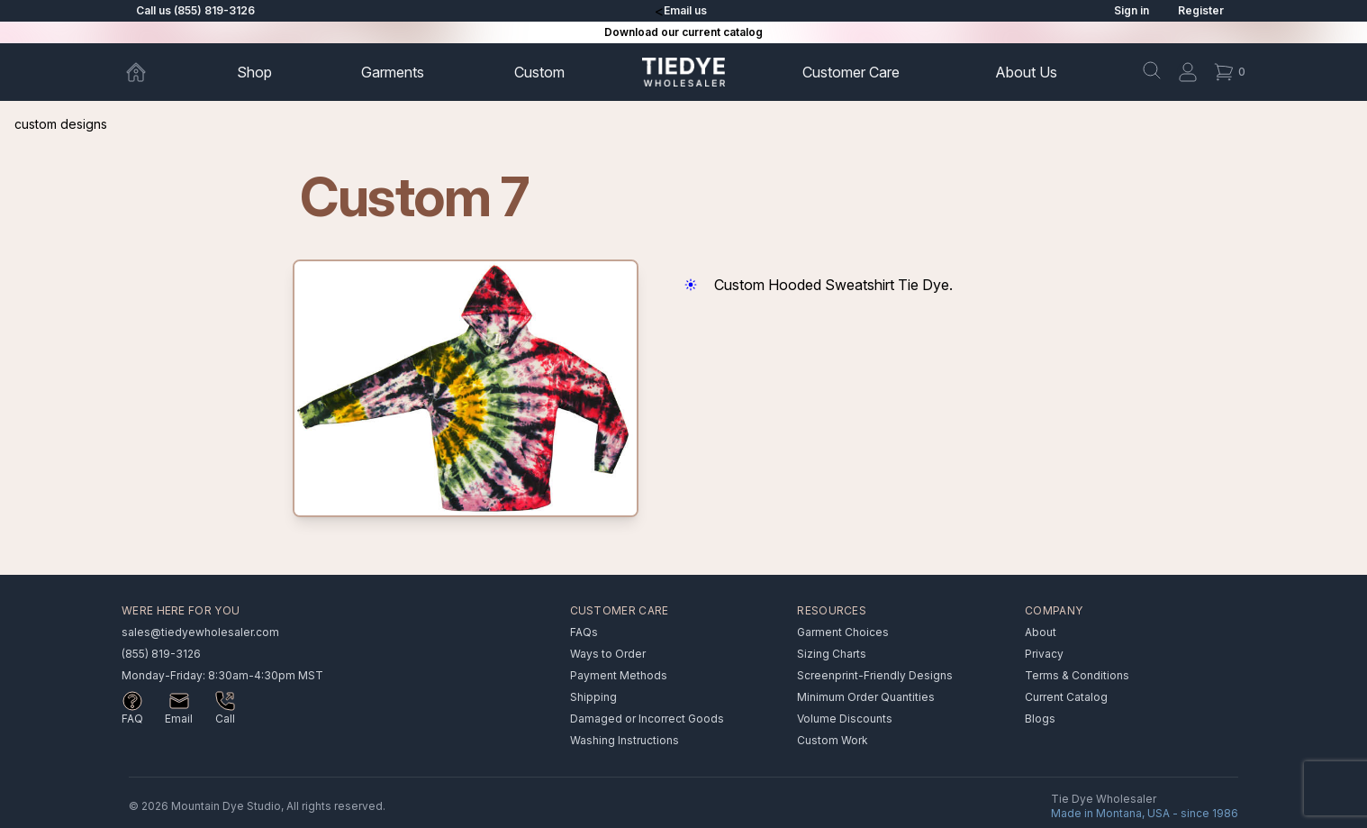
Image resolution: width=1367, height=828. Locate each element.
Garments (392, 72)
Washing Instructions (624, 740)
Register (1201, 10)
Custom (539, 72)
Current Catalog (1066, 697)
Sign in (1131, 10)
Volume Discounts (844, 718)
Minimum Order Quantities (866, 697)
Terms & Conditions (1077, 675)
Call (225, 718)
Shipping (593, 697)
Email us (685, 10)
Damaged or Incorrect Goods (647, 718)
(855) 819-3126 (161, 653)
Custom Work (832, 740)
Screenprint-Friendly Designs (875, 675)
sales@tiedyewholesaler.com (200, 632)
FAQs (584, 632)
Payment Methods (618, 675)
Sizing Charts (831, 653)
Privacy (1044, 653)
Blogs (1040, 718)
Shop (254, 72)
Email (179, 718)
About (1026, 72)
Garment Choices (843, 632)
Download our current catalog (683, 32)
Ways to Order (608, 653)
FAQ (132, 718)
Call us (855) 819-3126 (195, 10)
